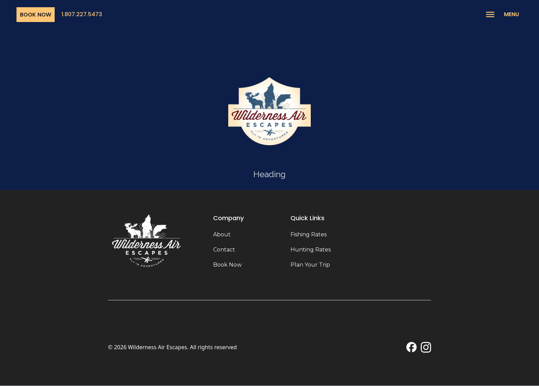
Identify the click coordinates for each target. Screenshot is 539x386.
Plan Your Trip (310, 264)
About (222, 234)
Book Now (35, 15)
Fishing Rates (308, 234)
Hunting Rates (310, 249)
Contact (224, 249)
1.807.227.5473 (82, 14)
